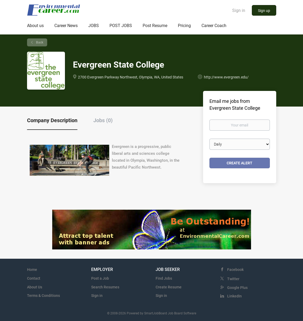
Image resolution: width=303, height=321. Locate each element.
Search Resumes (105, 287)
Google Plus (237, 287)
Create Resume (169, 287)
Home (32, 269)
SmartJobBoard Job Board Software (170, 313)
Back (39, 42)
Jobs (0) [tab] (103, 120)
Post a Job (100, 278)
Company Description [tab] (52, 120)
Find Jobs (164, 278)
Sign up (264, 10)
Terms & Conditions (43, 295)
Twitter (233, 279)
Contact (33, 278)
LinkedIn (234, 296)
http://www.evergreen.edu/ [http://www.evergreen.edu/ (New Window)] (226, 77)
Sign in (238, 10)
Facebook (235, 269)
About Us (34, 287)
